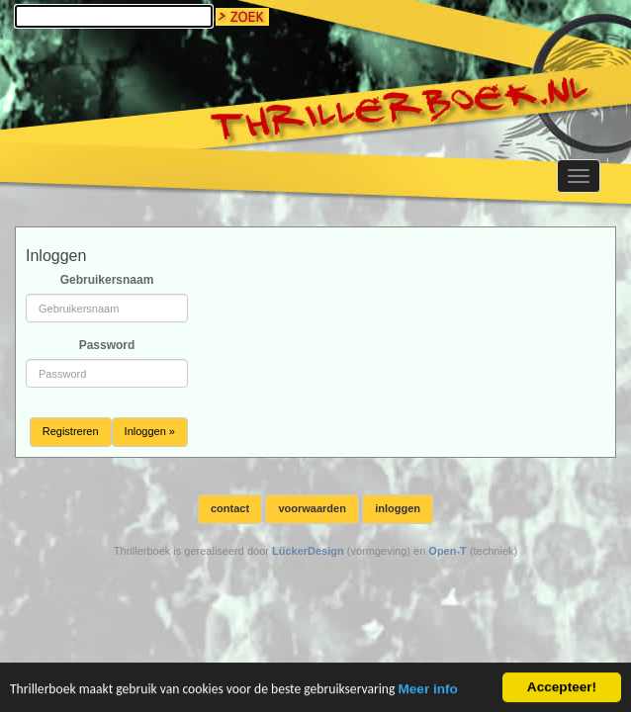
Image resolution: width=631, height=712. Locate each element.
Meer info (427, 689)
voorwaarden (311, 508)
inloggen (397, 508)
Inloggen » (150, 431)
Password (107, 345)
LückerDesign (308, 551)
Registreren (71, 431)
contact (230, 508)
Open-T (447, 551)
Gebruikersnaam (107, 280)
